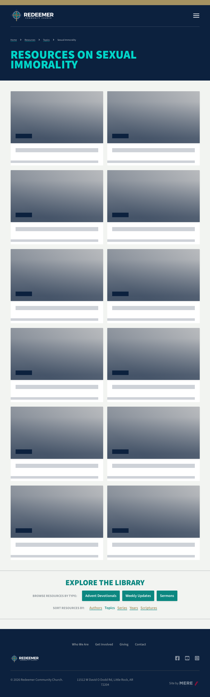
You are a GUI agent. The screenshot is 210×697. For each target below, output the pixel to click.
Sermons (167, 595)
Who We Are (80, 644)
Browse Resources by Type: (55, 596)
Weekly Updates (138, 595)
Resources (30, 40)
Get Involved (104, 644)
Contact (140, 644)
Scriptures (148, 607)
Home (13, 40)
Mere (182, 682)
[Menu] (196, 16)
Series (122, 607)
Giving (124, 644)
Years (134, 607)
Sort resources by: (68, 608)
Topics (46, 40)
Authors (95, 607)
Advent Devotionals (100, 595)
